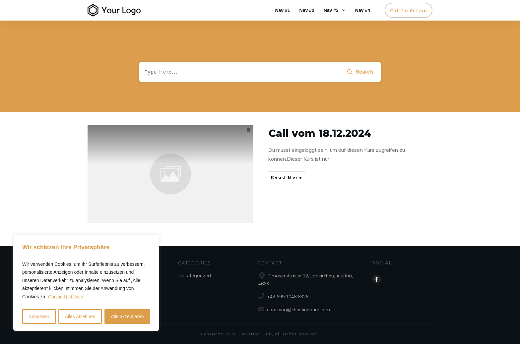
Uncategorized (194, 275)
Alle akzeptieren (127, 316)
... (332, 158)
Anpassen (39, 316)
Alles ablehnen (80, 316)
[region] (86, 283)
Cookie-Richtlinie (65, 296)
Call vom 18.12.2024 (320, 133)
